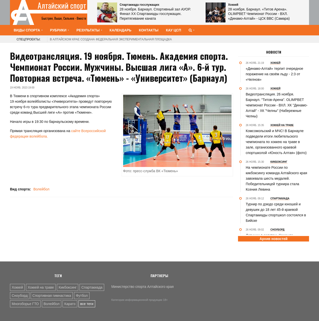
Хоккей (17, 287)
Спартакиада (91, 287)
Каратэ (70, 304)
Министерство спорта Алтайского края (142, 287)
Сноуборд (20, 296)
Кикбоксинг (68, 287)
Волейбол (41, 189)
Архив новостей (273, 239)
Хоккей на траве (41, 287)
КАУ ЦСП (173, 30)
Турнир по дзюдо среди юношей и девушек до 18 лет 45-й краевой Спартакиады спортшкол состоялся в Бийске (276, 212)
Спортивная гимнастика (51, 296)
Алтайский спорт (62, 5)
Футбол (82, 296)
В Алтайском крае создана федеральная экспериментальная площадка (111, 39)
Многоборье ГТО (25, 304)
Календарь (121, 30)
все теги (86, 304)
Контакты (148, 30)
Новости (273, 52)
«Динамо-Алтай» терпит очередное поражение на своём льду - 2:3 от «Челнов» (274, 74)
